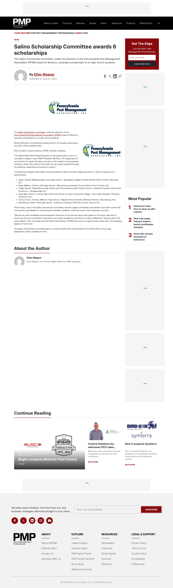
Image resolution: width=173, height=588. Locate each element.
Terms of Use (139, 548)
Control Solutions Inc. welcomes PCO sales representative (101, 447)
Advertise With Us (50, 558)
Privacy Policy (139, 543)
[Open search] (159, 23)
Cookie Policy (139, 553)
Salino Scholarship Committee (31, 132)
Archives (106, 558)
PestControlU (146, 23)
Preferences (138, 564)
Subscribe (107, 548)
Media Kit (107, 564)
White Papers (109, 553)
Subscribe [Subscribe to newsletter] (151, 509)
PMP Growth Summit (82, 558)
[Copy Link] (120, 76)
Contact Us (47, 553)
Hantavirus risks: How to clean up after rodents (142, 209)
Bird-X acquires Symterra (140, 444)
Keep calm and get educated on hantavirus (143, 236)
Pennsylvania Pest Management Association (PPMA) (37, 135)
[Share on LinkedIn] (115, 76)
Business (81, 23)
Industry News (79, 548)
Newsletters (108, 543)
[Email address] (142, 57)
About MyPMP (49, 543)
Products (131, 23)
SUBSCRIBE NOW (142, 64)
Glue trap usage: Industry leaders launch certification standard (144, 223)
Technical (68, 23)
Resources (117, 23)
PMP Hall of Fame (80, 553)
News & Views (53, 23)
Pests (104, 23)
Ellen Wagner (44, 74)
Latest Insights (79, 543)
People (93, 23)
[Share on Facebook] (105, 76)
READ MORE (93, 462)
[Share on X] (110, 76)
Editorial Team (49, 548)
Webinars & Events (81, 569)
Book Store (77, 564)
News (16, 40)
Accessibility (138, 558)
